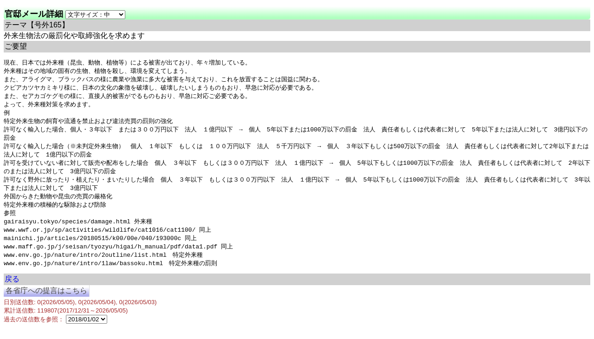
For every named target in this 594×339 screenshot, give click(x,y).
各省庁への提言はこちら (46, 302)
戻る (12, 290)
